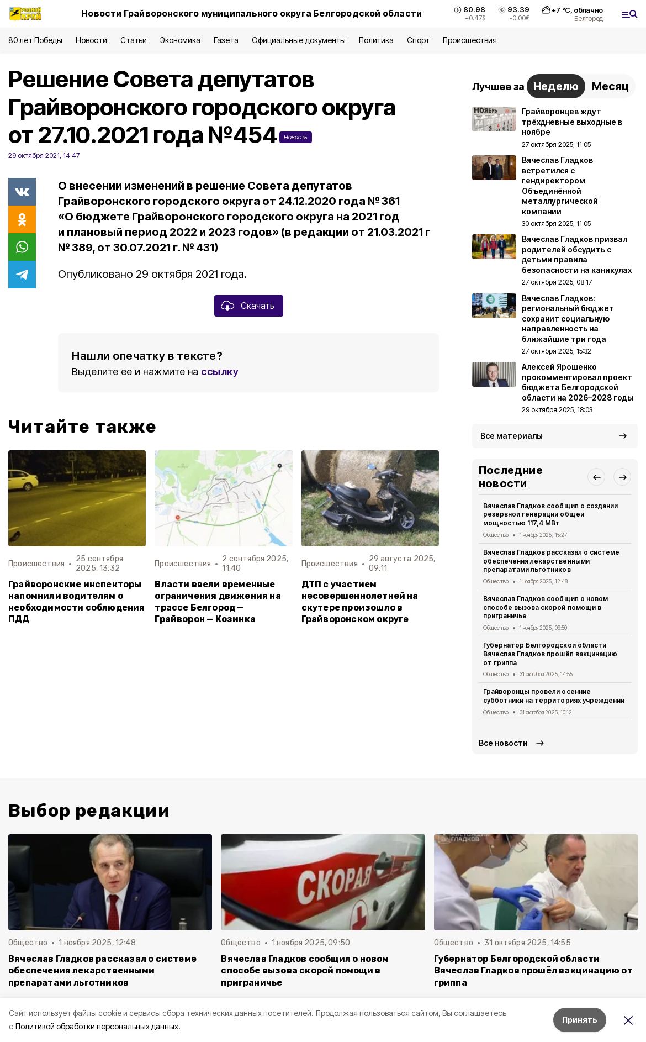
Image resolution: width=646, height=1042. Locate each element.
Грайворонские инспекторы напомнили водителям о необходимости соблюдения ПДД (76, 601)
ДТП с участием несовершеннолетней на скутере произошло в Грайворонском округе (360, 601)
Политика (376, 40)
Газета (226, 40)
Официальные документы (299, 40)
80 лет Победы (35, 40)
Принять (579, 1019)
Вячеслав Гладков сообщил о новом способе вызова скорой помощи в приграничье (545, 607)
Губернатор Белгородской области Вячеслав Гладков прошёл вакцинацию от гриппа (550, 654)
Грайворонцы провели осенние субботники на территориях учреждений (553, 695)
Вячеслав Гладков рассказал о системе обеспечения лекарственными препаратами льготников (551, 561)
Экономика (180, 40)
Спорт (418, 40)
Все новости (503, 743)
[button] (596, 477)
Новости (91, 40)
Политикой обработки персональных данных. (98, 1026)
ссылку (220, 371)
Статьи (133, 40)
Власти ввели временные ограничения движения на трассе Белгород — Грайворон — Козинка (217, 601)
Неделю (556, 86)
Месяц (610, 86)
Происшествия (470, 40)
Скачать (257, 305)
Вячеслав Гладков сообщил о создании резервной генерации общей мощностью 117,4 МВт (550, 515)
